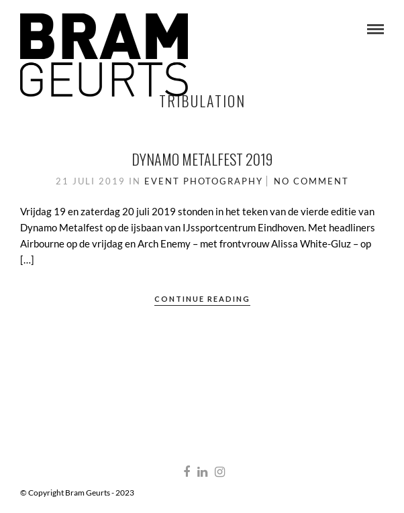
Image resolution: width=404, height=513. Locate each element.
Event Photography (203, 181)
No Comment (311, 181)
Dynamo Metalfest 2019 (202, 159)
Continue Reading (202, 298)
